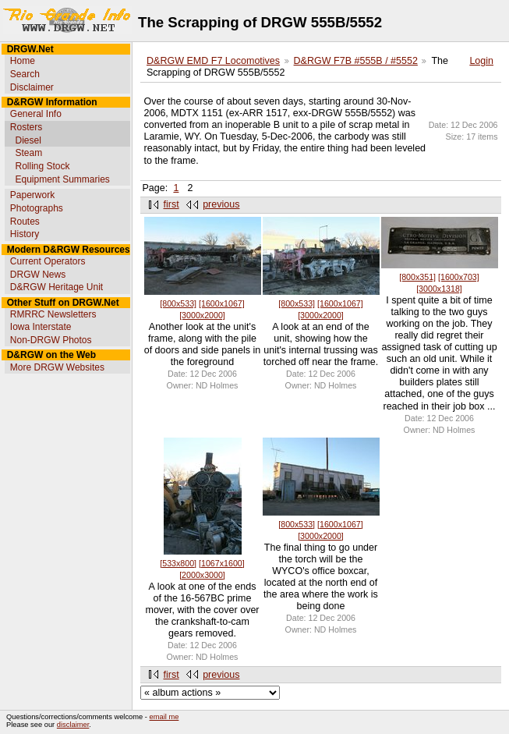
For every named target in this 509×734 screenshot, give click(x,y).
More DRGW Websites (57, 367)
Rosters (26, 127)
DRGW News (37, 274)
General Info (36, 113)
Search (25, 74)
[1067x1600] (222, 563)
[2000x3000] (202, 575)
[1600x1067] (222, 303)
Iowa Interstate (41, 326)
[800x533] (178, 303)
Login (481, 60)
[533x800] (178, 563)
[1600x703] (458, 277)
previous (221, 204)
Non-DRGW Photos (51, 340)
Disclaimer (32, 87)
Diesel (28, 140)
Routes (25, 221)
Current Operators (48, 261)
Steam (28, 152)
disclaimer (73, 725)
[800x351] (417, 277)
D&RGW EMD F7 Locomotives (213, 60)
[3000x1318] (439, 288)
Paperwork (32, 195)
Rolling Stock (42, 166)
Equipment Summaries (62, 179)
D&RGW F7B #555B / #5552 (356, 60)
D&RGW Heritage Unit (56, 287)
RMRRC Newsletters (53, 314)
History (24, 234)
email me (164, 717)
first (171, 204)
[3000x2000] (202, 315)
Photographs (36, 208)
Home (22, 60)
